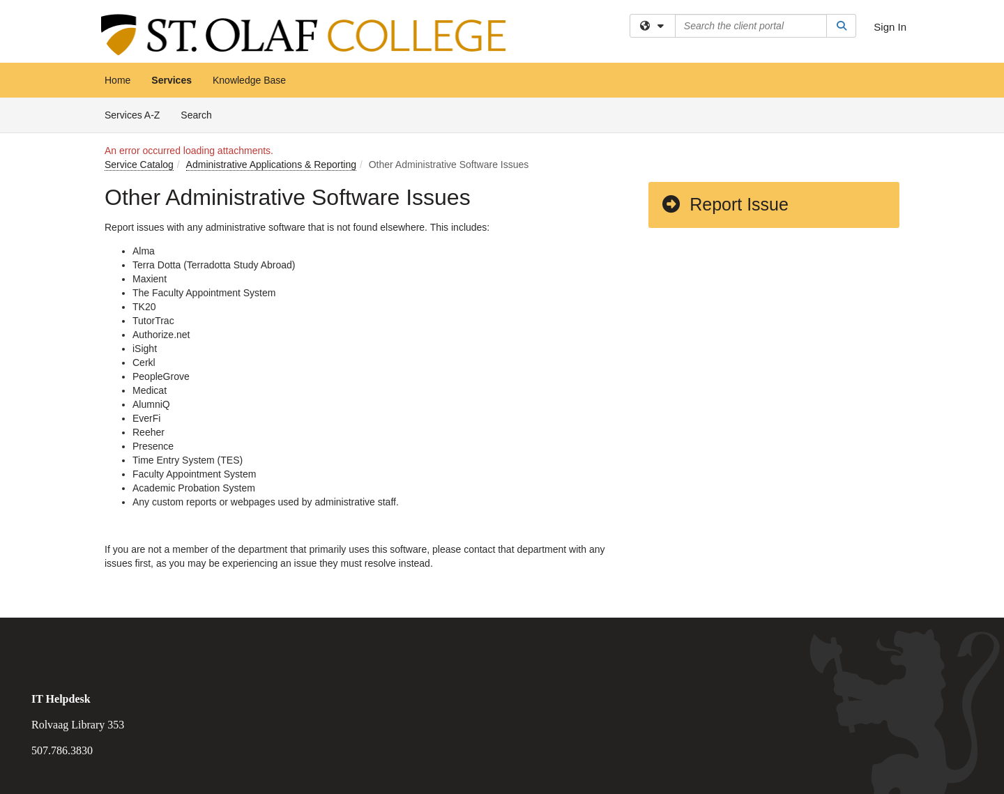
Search (201, 114)
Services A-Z (132, 115)
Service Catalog (139, 164)
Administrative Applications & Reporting (271, 164)
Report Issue (724, 204)
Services (171, 80)
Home (117, 80)
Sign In (890, 27)
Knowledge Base (249, 80)
